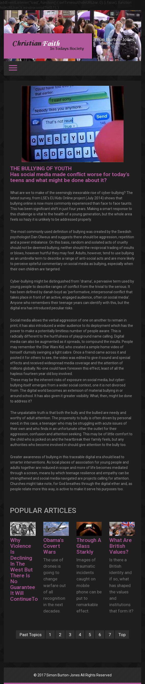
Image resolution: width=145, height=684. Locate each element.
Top (122, 634)
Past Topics (31, 634)
